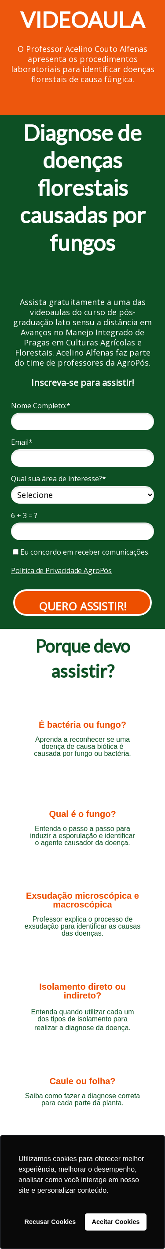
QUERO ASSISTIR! (83, 606)
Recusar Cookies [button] (50, 1221)
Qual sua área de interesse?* (58, 478)
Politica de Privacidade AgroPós (61, 570)
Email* (22, 442)
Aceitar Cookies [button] (116, 1221)
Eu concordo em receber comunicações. (81, 552)
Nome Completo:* (40, 405)
